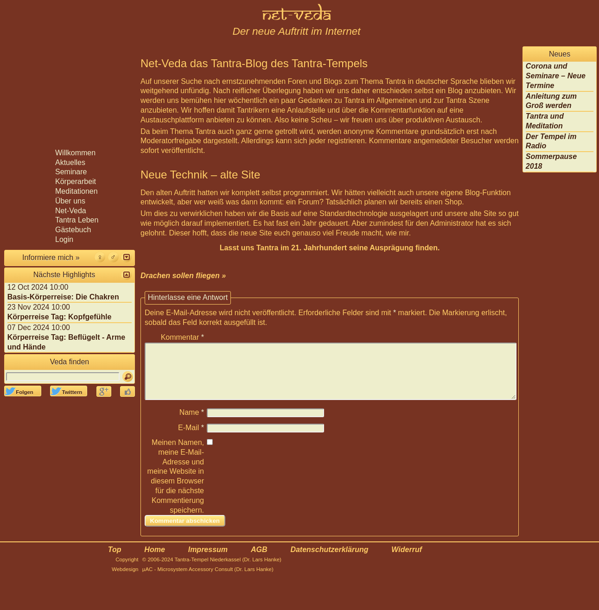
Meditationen (76, 191)
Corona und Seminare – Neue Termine (556, 75)
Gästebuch (73, 230)
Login (64, 239)
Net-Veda (70, 211)
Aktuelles (70, 162)
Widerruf (406, 561)
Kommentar (182, 337)
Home (154, 561)
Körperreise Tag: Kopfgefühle (59, 317)
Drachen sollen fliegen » (183, 276)
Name (191, 423)
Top (114, 561)
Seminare (71, 172)
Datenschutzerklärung (329, 561)
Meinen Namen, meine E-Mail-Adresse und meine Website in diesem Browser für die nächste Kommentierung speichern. (175, 487)
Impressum (208, 561)
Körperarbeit (75, 181)
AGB (259, 561)
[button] (126, 257)
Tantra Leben (76, 220)
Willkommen (75, 153)
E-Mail (191, 439)
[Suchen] (127, 376)
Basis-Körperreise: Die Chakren (63, 297)
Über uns (70, 201)
